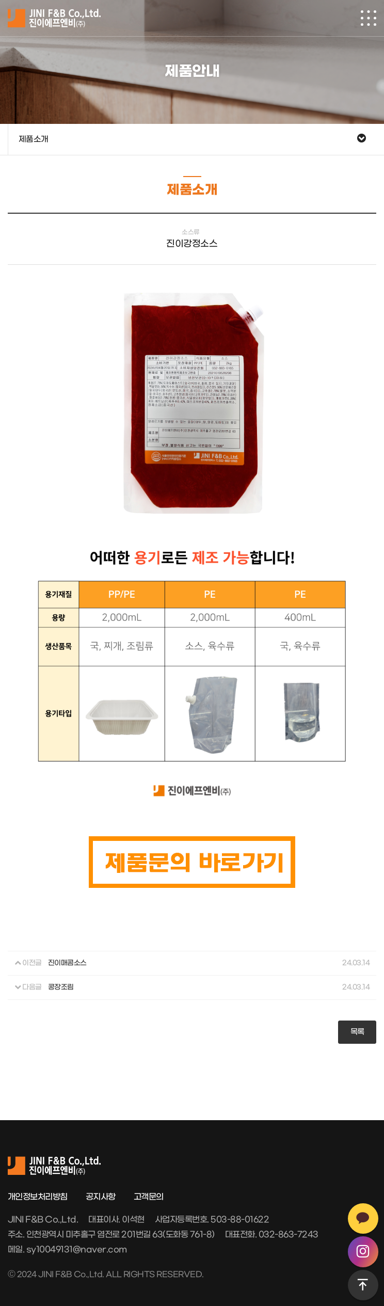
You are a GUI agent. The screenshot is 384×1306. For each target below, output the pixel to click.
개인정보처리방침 (38, 1197)
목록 (357, 1032)
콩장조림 (61, 987)
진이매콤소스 (67, 963)
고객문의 (149, 1197)
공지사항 (101, 1197)
